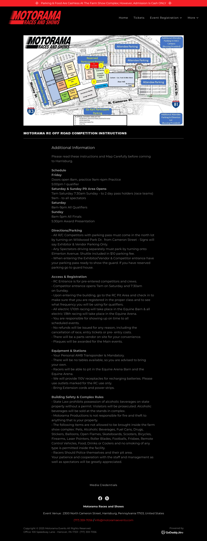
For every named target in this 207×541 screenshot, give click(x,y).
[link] (34, 17)
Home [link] (123, 18)
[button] (166, 18)
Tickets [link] (139, 18)
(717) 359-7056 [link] (83, 520)
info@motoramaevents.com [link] (114, 520)
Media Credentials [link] (103, 485)
